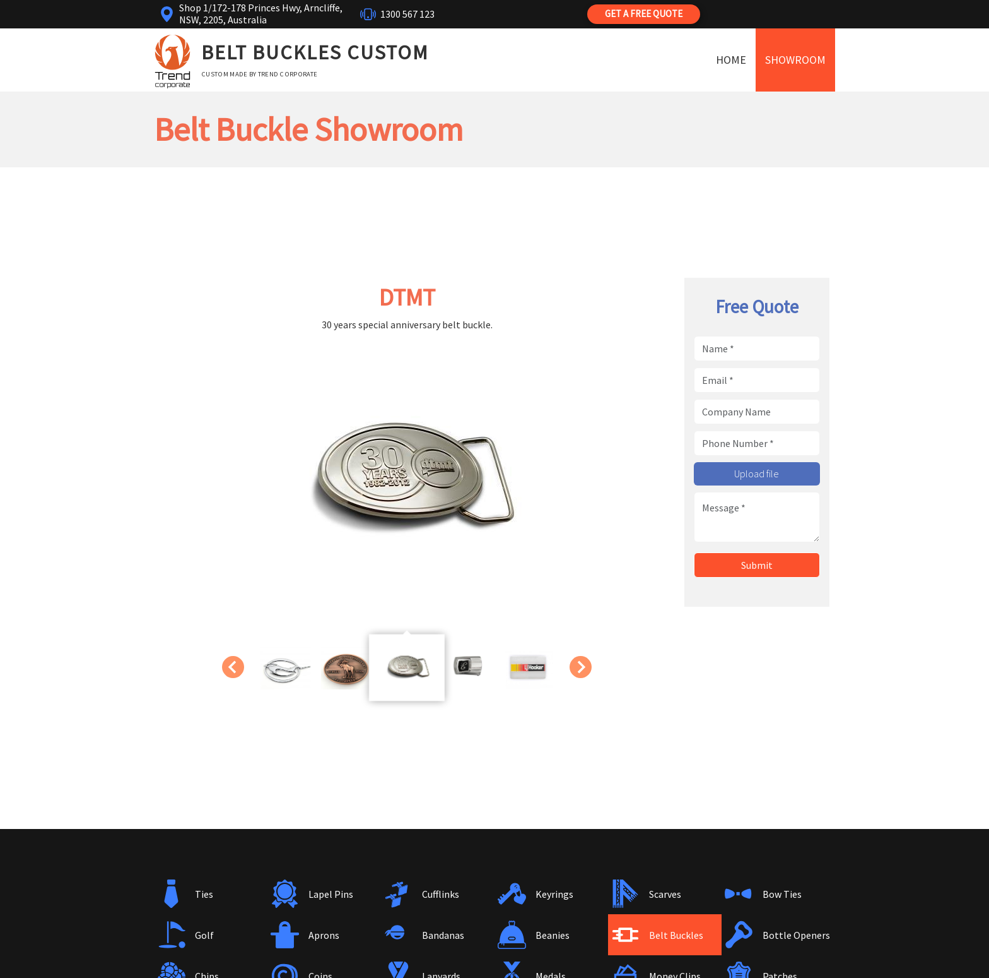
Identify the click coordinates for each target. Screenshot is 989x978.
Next (583, 667)
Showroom (795, 59)
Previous (231, 667)
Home (731, 59)
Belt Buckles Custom (315, 52)
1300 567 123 (407, 14)
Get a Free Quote (643, 14)
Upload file (756, 473)
